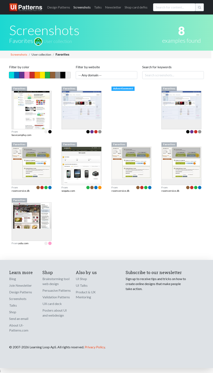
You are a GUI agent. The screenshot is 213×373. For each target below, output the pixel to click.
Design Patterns (20, 292)
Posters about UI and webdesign (54, 312)
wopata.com (68, 190)
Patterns (58, 7)
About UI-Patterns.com (18, 327)
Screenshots (82, 7)
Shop (12, 312)
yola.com (23, 243)
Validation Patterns (56, 297)
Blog (12, 279)
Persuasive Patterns (56, 290)
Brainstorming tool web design (55, 281)
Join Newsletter (20, 285)
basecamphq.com (21, 135)
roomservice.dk (21, 190)
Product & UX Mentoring (85, 294)
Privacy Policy (95, 347)
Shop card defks (136, 7)
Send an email (18, 319)
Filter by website (88, 67)
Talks (98, 7)
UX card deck (52, 304)
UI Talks (82, 285)
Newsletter (113, 7)
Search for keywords (157, 67)
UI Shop (81, 279)
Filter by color (19, 67)
